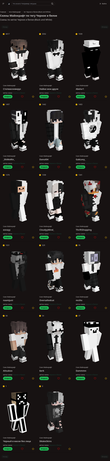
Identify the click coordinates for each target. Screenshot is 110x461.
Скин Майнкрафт (9, 85)
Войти (103, 4)
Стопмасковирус (12, 88)
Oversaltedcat (46, 300)
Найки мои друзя (48, 88)
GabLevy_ (81, 159)
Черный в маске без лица (17, 441)
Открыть (7, 97)
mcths (79, 300)
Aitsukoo (7, 370)
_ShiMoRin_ (9, 159)
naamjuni (8, 300)
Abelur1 (80, 88)
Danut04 (43, 159)
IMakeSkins (45, 441)
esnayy (6, 229)
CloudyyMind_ (46, 229)
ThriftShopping (84, 229)
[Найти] (52, 3)
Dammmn (81, 370)
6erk (41, 370)
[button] (3, 3)
